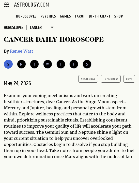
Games (65, 16)
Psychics (48, 16)
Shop (118, 16)
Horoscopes (26, 16)
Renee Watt (21, 51)
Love (129, 79)
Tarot (80, 16)
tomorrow (110, 79)
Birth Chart (100, 16)
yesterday (88, 79)
